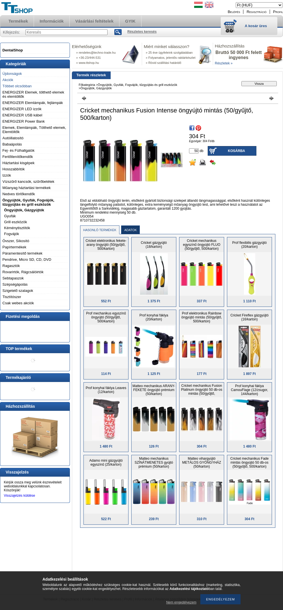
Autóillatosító (13, 138)
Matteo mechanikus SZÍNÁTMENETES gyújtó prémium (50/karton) (153, 462)
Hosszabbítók (14, 169)
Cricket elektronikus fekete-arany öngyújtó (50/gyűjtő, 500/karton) (106, 245)
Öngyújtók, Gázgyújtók (24, 210)
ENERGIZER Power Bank (24, 121)
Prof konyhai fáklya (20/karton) (154, 317)
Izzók (7, 175)
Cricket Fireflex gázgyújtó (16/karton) (249, 317)
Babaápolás (12, 144)
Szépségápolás (15, 284)
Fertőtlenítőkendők (18, 157)
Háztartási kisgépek (19, 163)
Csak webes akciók (18, 303)
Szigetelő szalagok (18, 290)
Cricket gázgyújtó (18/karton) (154, 245)
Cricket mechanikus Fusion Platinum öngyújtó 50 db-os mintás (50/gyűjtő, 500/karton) (201, 392)
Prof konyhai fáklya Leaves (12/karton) (106, 390)
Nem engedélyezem (181, 602)
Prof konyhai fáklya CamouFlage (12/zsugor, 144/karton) (249, 390)
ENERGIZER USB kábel (22, 115)
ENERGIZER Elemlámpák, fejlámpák (33, 103)
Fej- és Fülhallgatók (19, 150)
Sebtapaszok (13, 278)
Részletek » (224, 63)
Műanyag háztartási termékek (27, 188)
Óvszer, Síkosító (16, 241)
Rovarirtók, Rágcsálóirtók (23, 272)
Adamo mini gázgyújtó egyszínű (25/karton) (106, 462)
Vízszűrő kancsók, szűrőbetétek (29, 181)
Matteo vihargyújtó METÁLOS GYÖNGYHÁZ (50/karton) (201, 462)
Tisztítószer (12, 297)
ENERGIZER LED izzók (22, 109)
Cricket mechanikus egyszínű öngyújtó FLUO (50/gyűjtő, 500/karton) (201, 245)
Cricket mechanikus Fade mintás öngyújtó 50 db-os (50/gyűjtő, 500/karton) (249, 462)
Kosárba (236, 151)
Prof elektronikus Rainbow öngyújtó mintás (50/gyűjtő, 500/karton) (201, 317)
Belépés (234, 12)
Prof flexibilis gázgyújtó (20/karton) (249, 245)
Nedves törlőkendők (19, 194)
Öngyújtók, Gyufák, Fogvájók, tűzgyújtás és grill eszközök (28, 202)
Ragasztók (11, 266)
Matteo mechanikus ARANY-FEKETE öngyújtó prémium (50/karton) (153, 390)
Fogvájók (11, 234)
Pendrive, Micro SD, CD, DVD (27, 259)
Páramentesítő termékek (23, 253)
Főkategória (87, 84)
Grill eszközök (15, 222)
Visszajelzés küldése (19, 496)
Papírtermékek (15, 247)
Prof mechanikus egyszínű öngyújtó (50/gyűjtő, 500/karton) (106, 317)
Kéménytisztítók (17, 228)
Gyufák (10, 216)
